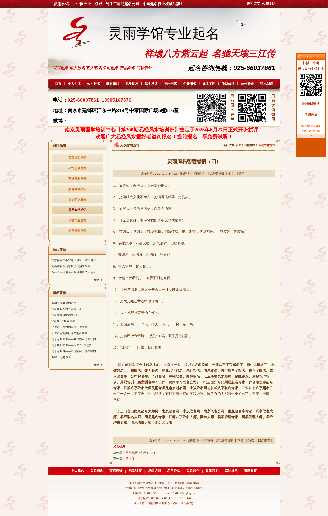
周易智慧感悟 (77, 210)
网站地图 (231, 471)
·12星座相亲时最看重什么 (66, 309)
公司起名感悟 (77, 168)
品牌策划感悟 (77, 189)
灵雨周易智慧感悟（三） (141, 452)
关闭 (241, 173)
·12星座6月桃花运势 (63, 321)
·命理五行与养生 (61, 357)
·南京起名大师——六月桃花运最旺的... (74, 339)
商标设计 (112, 83)
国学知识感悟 (77, 199)
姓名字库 (208, 83)
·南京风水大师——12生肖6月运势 (71, 345)
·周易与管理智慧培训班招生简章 (70, 266)
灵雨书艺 (170, 83)
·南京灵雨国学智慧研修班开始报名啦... (74, 260)
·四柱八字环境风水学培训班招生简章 (73, 272)
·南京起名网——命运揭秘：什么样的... (74, 351)
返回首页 (250, 471)
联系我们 (266, 83)
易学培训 (151, 83)
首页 (58, 83)
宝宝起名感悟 (77, 157)
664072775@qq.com (184, 493)
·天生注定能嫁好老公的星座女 (69, 333)
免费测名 (189, 83)
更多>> (98, 280)
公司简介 (247, 83)
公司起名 (93, 83)
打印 (230, 173)
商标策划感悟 (77, 178)
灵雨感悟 (250, 145)
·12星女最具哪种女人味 (65, 315)
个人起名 (74, 83)
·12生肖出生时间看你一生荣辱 (69, 327)
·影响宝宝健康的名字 (63, 303)
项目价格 (228, 83)
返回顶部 (264, 440)
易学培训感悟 (77, 230)
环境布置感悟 (77, 220)
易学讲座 (131, 83)
